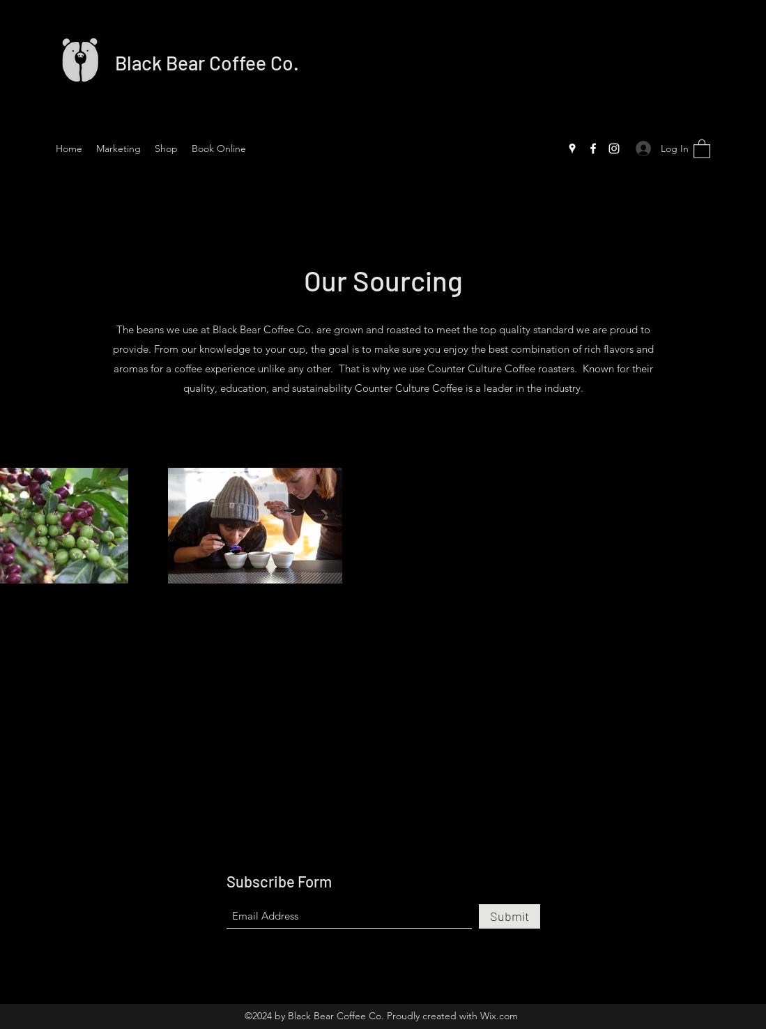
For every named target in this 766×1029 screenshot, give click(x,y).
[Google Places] (572, 148)
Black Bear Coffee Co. (207, 63)
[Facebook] (593, 148)
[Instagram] (614, 148)
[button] (702, 148)
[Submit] (509, 916)
